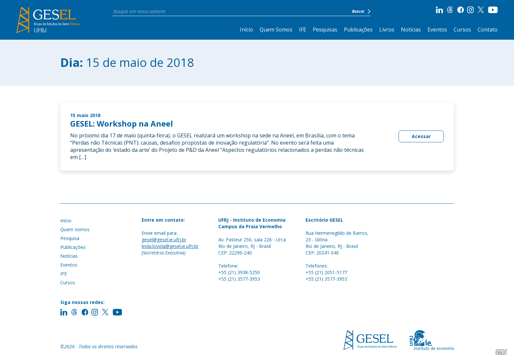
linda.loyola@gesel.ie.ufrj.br (170, 246)
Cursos (462, 29)
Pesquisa (69, 238)
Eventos (437, 29)
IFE (302, 29)
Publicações (358, 29)
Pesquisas (325, 29)
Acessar (421, 136)
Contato (488, 29)
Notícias (411, 29)
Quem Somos (276, 29)
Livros (386, 29)
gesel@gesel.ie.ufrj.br (164, 239)
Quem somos (74, 229)
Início (246, 29)
